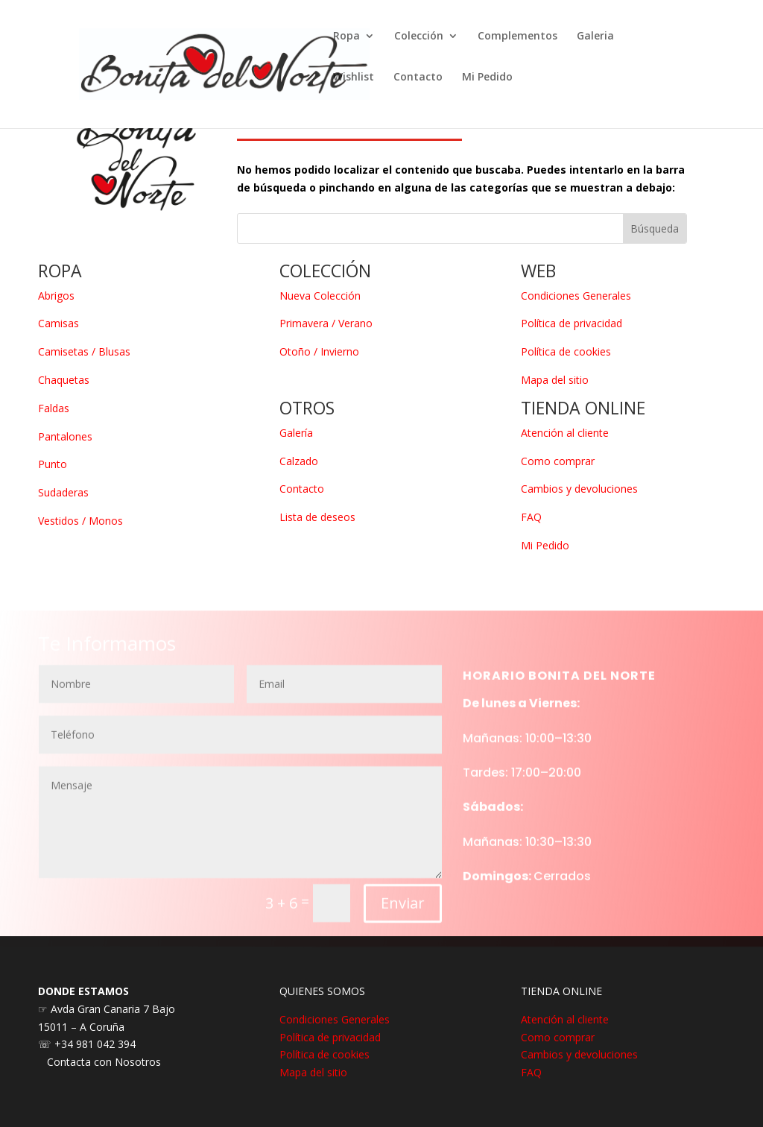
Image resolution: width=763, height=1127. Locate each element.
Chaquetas (63, 380)
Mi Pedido (487, 77)
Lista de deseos (317, 517)
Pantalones (65, 436)
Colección (418, 36)
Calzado (298, 461)
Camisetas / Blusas (84, 351)
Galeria (595, 36)
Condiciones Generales (576, 295)
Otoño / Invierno (319, 351)
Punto (52, 464)
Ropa (346, 36)
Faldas (53, 408)
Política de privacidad (571, 323)
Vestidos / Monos (80, 521)
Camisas (58, 323)
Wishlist (353, 77)
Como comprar (558, 461)
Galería (296, 433)
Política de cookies (566, 351)
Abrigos (56, 295)
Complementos (517, 36)
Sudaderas (63, 492)
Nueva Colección (320, 295)
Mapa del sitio (555, 380)
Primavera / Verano (326, 323)
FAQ (531, 517)
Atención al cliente (565, 433)
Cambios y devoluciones (579, 489)
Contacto (418, 77)
